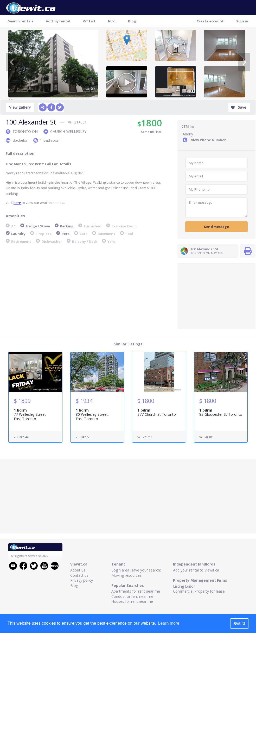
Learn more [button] (168, 623)
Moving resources (126, 575)
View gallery (20, 107)
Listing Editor (184, 586)
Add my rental (58, 21)
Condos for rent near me (132, 596)
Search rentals (20, 21)
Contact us (79, 575)
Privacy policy (81, 580)
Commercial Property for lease (199, 591)
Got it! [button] (239, 623)
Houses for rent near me (132, 601)
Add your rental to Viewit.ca (196, 570)
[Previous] (12, 62)
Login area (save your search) (136, 570)
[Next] (244, 62)
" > (53, 63)
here (17, 202)
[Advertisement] (216, 295)
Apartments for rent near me (135, 591)
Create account (210, 21)
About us (77, 570)
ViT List (89, 21)
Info (112, 21)
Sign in (242, 21)
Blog (132, 21)
